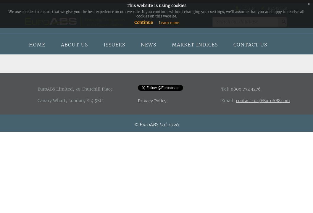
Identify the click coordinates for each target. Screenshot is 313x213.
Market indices (195, 45)
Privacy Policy (152, 101)
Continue (143, 22)
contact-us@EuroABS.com (263, 100)
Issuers (114, 45)
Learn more (169, 22)
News (148, 45)
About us (74, 45)
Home (37, 45)
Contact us (250, 45)
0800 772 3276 (245, 89)
